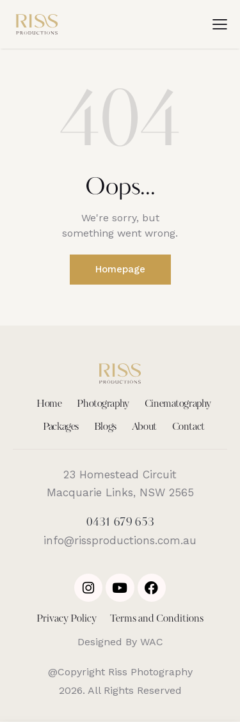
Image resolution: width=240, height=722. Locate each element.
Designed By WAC (120, 642)
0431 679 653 (120, 523)
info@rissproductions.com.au (120, 540)
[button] (219, 24)
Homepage (120, 269)
